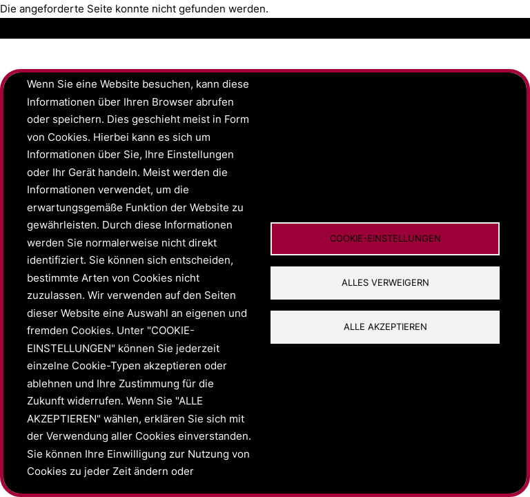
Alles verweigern (385, 282)
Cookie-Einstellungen (385, 238)
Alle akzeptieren (385, 327)
